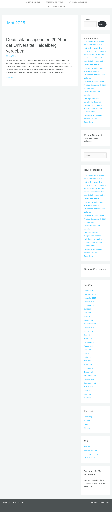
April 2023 (88, 361)
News (86, 424)
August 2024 (88, 331)
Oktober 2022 (89, 379)
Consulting (88, 417)
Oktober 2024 (89, 327)
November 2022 (90, 375)
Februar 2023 (89, 368)
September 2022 (90, 383)
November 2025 (90, 298)
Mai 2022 (87, 398)
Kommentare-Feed (91, 454)
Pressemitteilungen (56, 6)
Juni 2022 (87, 394)
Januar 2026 (88, 290)
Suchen (87, 20)
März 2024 (88, 339)
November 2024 (90, 324)
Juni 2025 (87, 313)
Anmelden (88, 447)
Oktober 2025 (89, 301)
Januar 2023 (88, 372)
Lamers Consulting (78, 2)
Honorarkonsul (32, 2)
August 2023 (88, 346)
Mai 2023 (87, 357)
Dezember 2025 (90, 294)
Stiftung (9, 56)
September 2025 (90, 305)
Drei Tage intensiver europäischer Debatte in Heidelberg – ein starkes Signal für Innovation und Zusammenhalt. (93, 105)
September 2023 (90, 342)
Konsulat (87, 420)
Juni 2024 (87, 335)
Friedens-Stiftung (54, 2)
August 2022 (88, 387)
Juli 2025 (87, 309)
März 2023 (88, 364)
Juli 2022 (87, 390)
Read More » (11, 77)
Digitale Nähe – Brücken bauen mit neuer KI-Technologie (93, 118)
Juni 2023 (87, 353)
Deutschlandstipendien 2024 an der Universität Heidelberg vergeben (36, 45)
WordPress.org (89, 458)
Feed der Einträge (90, 450)
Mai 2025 (87, 316)
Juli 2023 (87, 350)
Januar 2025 (88, 320)
